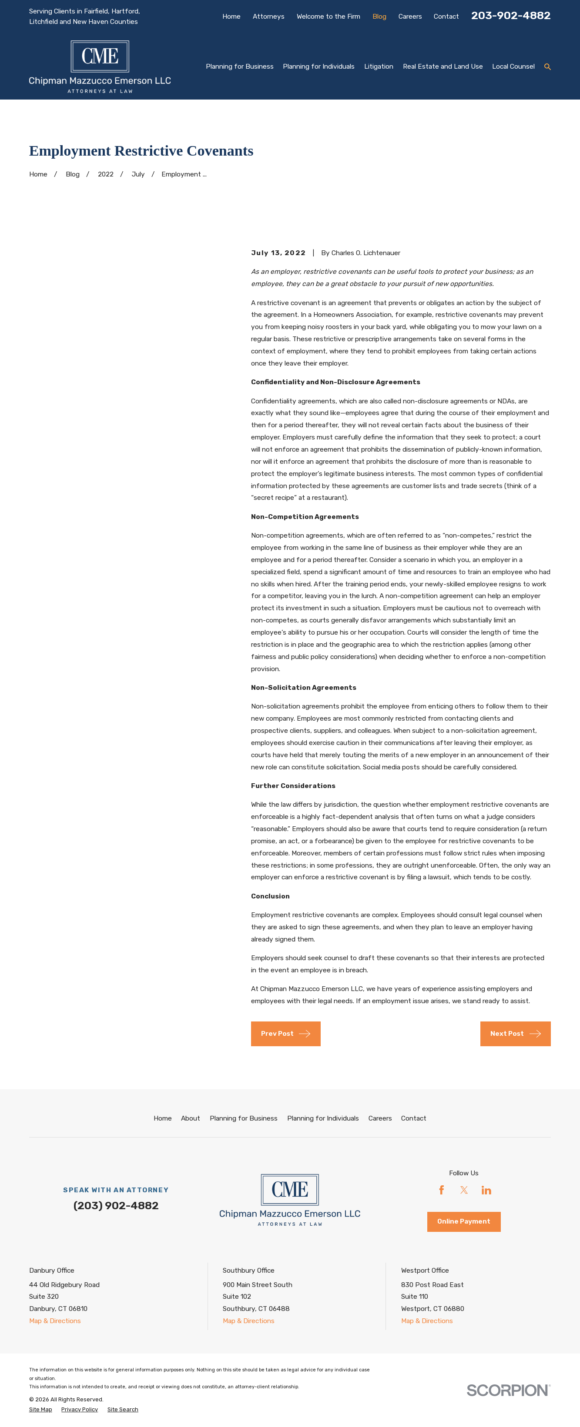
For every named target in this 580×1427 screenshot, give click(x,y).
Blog (379, 16)
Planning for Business (244, 1118)
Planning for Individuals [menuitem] (319, 66)
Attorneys (269, 16)
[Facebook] (441, 1190)
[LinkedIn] (486, 1190)
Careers (410, 16)
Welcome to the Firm (328, 16)
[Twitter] (464, 1190)
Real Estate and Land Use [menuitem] (443, 66)
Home (231, 16)
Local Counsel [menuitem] (513, 66)
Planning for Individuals (323, 1118)
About (190, 1118)
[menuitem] (40, 1409)
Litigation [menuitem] (378, 66)
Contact (446, 16)
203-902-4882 (511, 15)
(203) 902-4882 (116, 1205)
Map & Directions (55, 1321)
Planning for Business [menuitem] (240, 66)
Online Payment (463, 1221)
